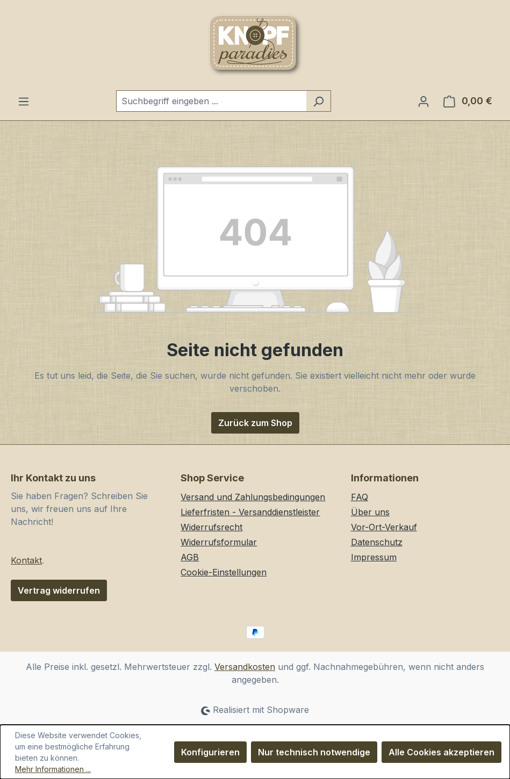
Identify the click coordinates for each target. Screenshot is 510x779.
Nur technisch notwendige (314, 752)
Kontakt (26, 560)
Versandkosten (244, 666)
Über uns (370, 512)
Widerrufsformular (219, 542)
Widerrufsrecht (211, 527)
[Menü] (24, 101)
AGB (190, 557)
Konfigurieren (210, 752)
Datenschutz (377, 542)
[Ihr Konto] (423, 101)
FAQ (359, 497)
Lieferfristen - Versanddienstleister (250, 512)
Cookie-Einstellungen (224, 572)
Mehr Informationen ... (53, 769)
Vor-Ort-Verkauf (384, 527)
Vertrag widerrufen (59, 590)
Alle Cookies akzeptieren (441, 752)
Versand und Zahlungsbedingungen (253, 497)
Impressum (374, 557)
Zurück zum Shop (255, 422)
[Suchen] (318, 101)
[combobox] (211, 101)
